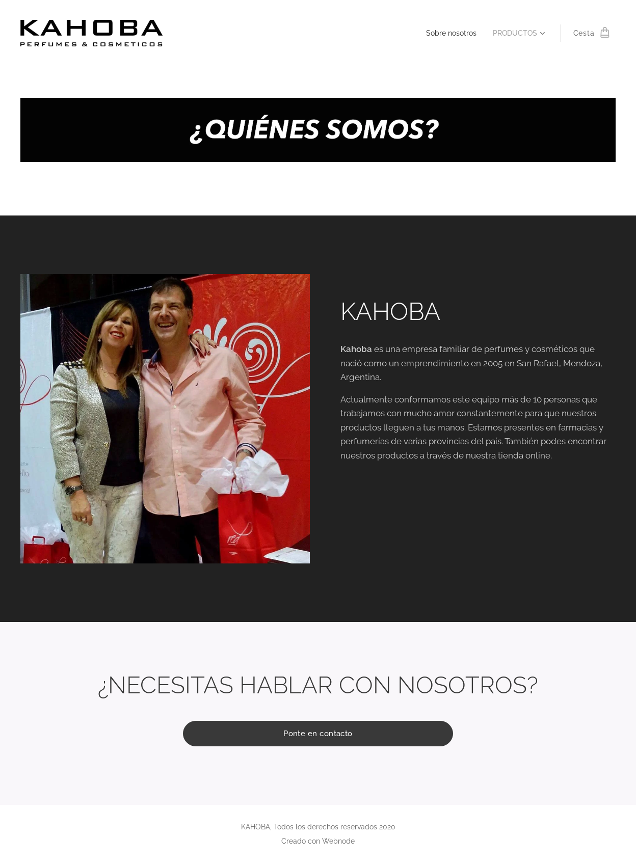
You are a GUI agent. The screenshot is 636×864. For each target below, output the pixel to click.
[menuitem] (449, 33)
